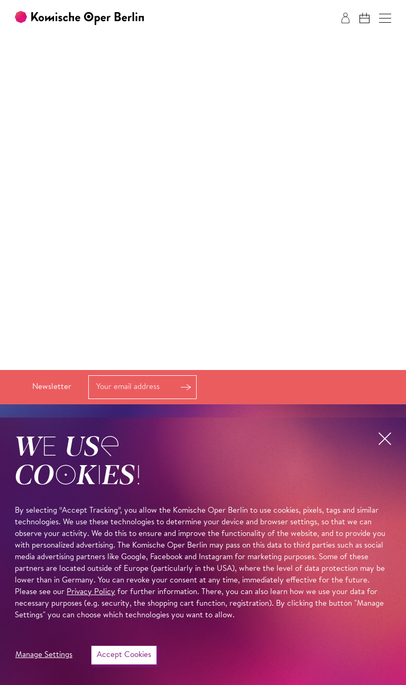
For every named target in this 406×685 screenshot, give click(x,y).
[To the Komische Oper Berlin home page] (79, 18)
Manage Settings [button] (43, 655)
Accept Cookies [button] (124, 655)
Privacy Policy (91, 592)
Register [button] (185, 387)
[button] (385, 18)
